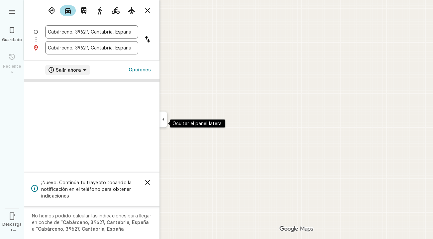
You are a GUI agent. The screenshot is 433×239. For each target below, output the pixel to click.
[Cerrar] (148, 183)
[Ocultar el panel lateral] (163, 119)
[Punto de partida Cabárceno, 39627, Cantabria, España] (92, 32)
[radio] (52, 10)
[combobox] (92, 32)
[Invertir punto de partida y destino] (147, 40)
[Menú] (12, 11)
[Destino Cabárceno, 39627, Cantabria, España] (92, 48)
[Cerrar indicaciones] (148, 11)
